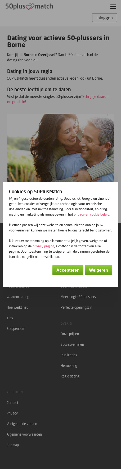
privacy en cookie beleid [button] (91, 214)
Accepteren (67, 270)
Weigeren (98, 270)
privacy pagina (43, 246)
